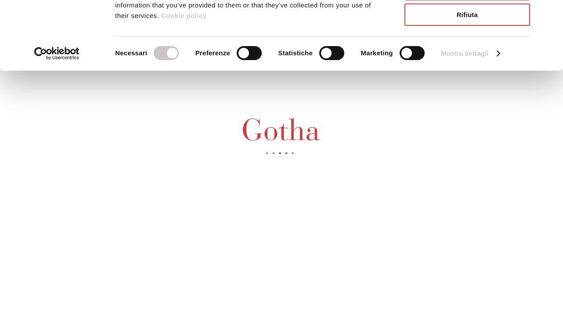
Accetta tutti (467, 21)
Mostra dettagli (464, 111)
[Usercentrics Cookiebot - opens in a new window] (56, 111)
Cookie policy (183, 74)
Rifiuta (467, 73)
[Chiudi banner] (549, 14)
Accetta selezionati (467, 47)
